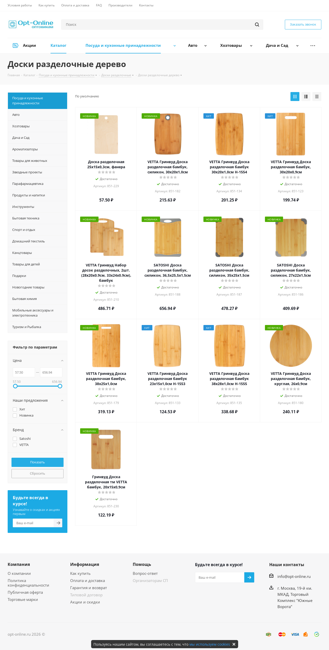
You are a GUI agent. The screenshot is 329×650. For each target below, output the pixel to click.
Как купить (80, 573)
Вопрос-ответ (145, 573)
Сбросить (37, 473)
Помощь (142, 564)
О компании (19, 573)
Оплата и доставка (87, 580)
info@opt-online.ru (294, 576)
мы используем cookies (209, 644)
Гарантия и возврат (88, 587)
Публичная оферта (25, 592)
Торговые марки (23, 599)
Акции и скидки (85, 601)
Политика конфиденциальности (28, 583)
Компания (19, 564)
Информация (84, 564)
